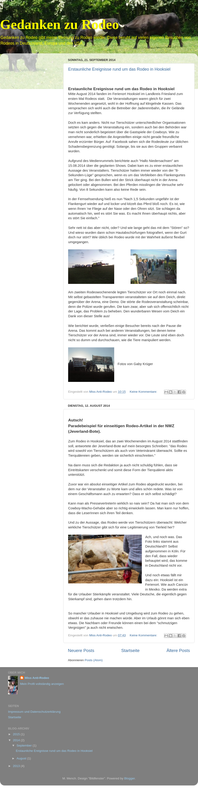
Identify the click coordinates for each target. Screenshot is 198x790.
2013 (17, 766)
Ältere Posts (178, 650)
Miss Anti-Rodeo (37, 678)
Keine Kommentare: (144, 391)
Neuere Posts (81, 650)
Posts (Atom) (94, 660)
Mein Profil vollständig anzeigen (42, 684)
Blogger (129, 778)
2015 (17, 734)
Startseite (130, 650)
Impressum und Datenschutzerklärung (34, 711)
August (22, 758)
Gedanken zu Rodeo (59, 24)
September (25, 745)
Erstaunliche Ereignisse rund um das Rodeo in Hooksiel (119, 69)
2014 (17, 740)
